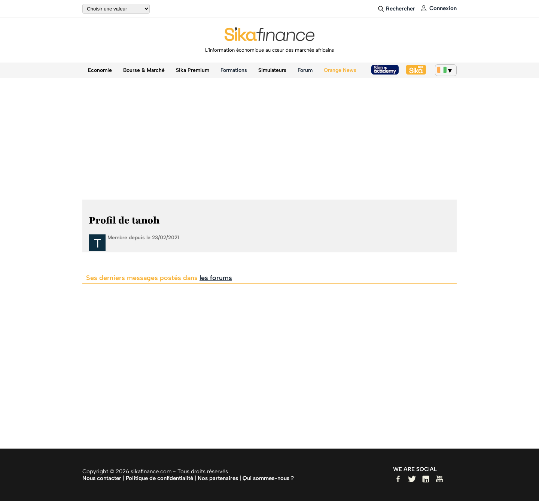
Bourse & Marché (144, 70)
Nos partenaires (218, 478)
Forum (305, 70)
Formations (233, 70)
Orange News (340, 70)
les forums (216, 278)
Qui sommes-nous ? (268, 478)
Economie (100, 70)
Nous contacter (101, 478)
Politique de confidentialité (159, 478)
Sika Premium (192, 70)
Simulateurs (272, 70)
